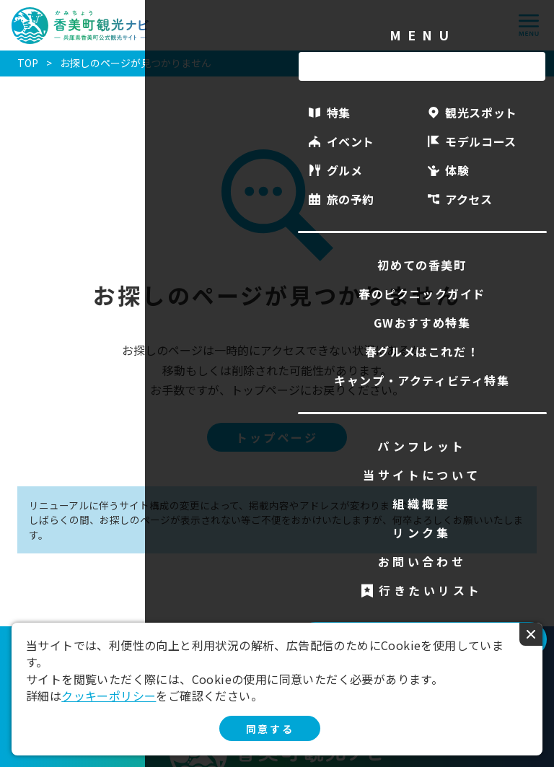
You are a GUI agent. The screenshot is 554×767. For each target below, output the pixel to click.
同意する (270, 729)
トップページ (276, 437)
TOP (27, 63)
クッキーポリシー (108, 695)
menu (529, 25)
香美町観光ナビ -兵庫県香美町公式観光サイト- (80, 25)
